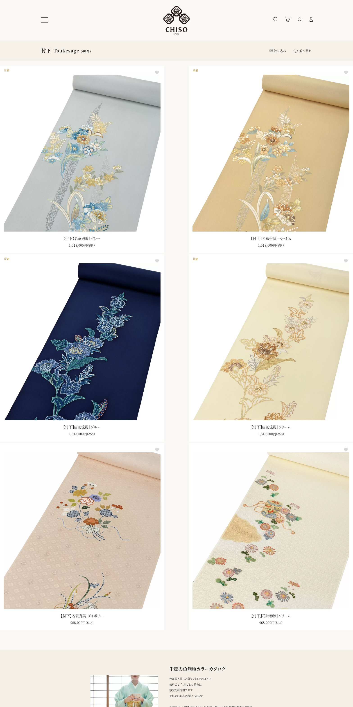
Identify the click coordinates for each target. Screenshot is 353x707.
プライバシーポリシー (105, 674)
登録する (213, 675)
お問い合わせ (50, 693)
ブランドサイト (164, 674)
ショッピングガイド (52, 674)
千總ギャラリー (164, 693)
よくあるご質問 (51, 684)
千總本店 (161, 684)
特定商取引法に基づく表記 (109, 684)
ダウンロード (190, 585)
